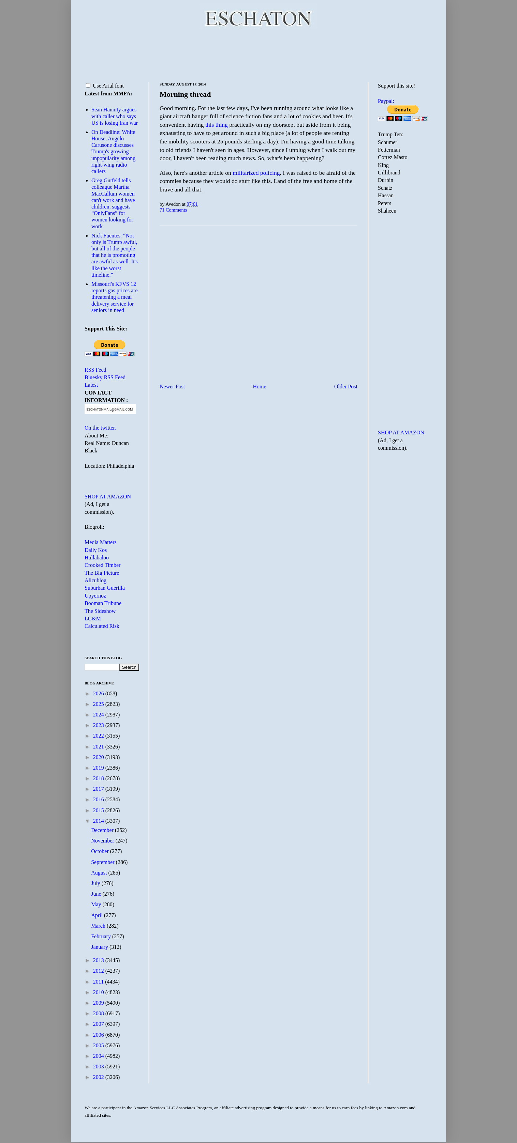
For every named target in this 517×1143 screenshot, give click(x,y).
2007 (99, 1024)
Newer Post (172, 386)
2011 (99, 982)
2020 (99, 757)
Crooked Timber (102, 565)
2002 (99, 1077)
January (100, 947)
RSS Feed (95, 370)
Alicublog (95, 580)
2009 (99, 1003)
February (101, 936)
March (99, 926)
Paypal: (386, 101)
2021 (99, 747)
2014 (99, 821)
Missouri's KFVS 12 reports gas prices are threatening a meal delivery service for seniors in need (114, 297)
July (96, 883)
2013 (99, 960)
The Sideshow (100, 611)
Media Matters (101, 542)
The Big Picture (102, 573)
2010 (99, 992)
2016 (99, 799)
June (96, 894)
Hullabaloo (97, 557)
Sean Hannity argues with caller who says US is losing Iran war (114, 116)
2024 (99, 714)
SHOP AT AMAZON (108, 496)
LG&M (93, 618)
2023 (99, 725)
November (103, 841)
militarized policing (256, 172)
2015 (99, 810)
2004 (99, 1056)
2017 (99, 789)
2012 (99, 971)
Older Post (345, 386)
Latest (91, 385)
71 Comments (173, 210)
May (96, 904)
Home (259, 386)
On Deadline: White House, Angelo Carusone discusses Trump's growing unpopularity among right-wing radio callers (113, 151)
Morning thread (185, 94)
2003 (99, 1066)
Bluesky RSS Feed (105, 377)
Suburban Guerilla (105, 588)
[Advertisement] (258, 54)
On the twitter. (100, 428)
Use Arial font (105, 86)
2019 (99, 768)
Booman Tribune (103, 603)
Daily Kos (96, 550)
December (103, 830)
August (99, 873)
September (103, 862)
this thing (216, 124)
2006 (99, 1035)
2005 (99, 1045)
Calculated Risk (102, 626)
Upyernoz (95, 596)
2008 (99, 1013)
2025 (99, 704)
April (97, 915)
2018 (99, 778)
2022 (99, 736)
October (100, 851)
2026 (99, 693)
